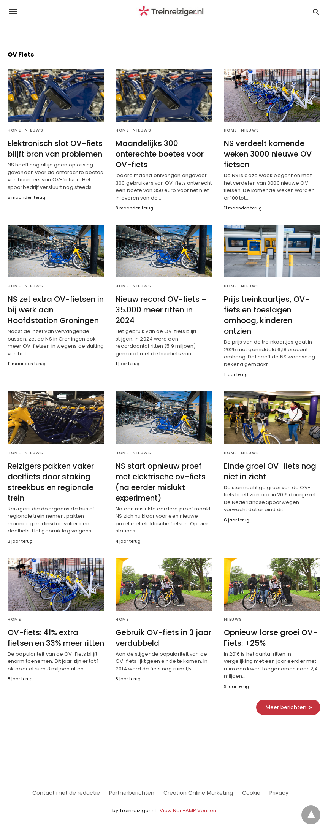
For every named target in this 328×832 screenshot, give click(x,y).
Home (14, 130)
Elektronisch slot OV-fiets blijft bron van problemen (55, 148)
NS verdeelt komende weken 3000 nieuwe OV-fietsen (270, 154)
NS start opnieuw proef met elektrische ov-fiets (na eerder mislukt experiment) (161, 482)
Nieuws (34, 130)
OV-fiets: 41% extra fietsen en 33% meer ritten (56, 637)
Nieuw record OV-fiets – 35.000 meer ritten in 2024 (161, 310)
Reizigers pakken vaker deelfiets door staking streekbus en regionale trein (51, 482)
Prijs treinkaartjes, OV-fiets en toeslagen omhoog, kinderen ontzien (266, 315)
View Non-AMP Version (188, 810)
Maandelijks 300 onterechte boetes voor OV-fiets (160, 154)
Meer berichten (286, 707)
